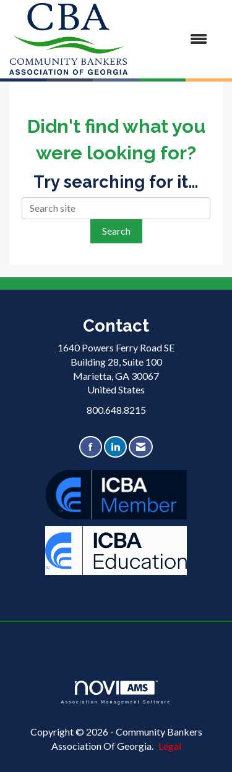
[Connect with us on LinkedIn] (115, 447)
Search (116, 231)
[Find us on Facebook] (90, 447)
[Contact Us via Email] (141, 447)
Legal (169, 746)
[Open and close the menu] (173, 39)
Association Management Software (116, 692)
